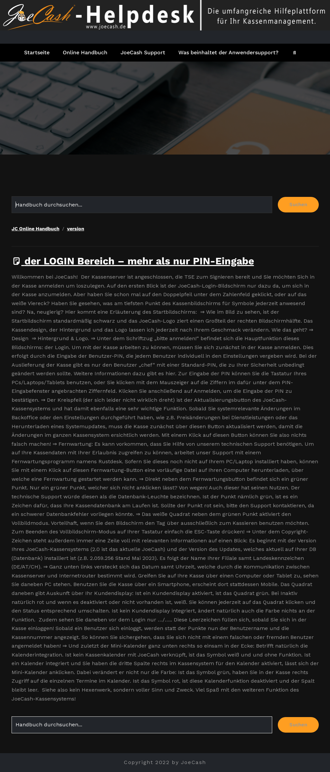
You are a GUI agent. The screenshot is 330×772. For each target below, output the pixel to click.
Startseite (37, 52)
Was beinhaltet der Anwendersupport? (228, 52)
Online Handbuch (85, 52)
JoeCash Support (143, 52)
